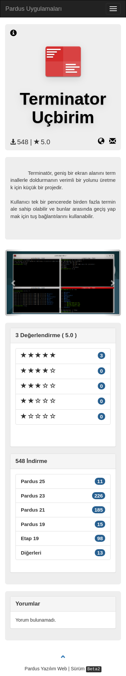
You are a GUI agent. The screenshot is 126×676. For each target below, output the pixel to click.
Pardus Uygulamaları (33, 8)
